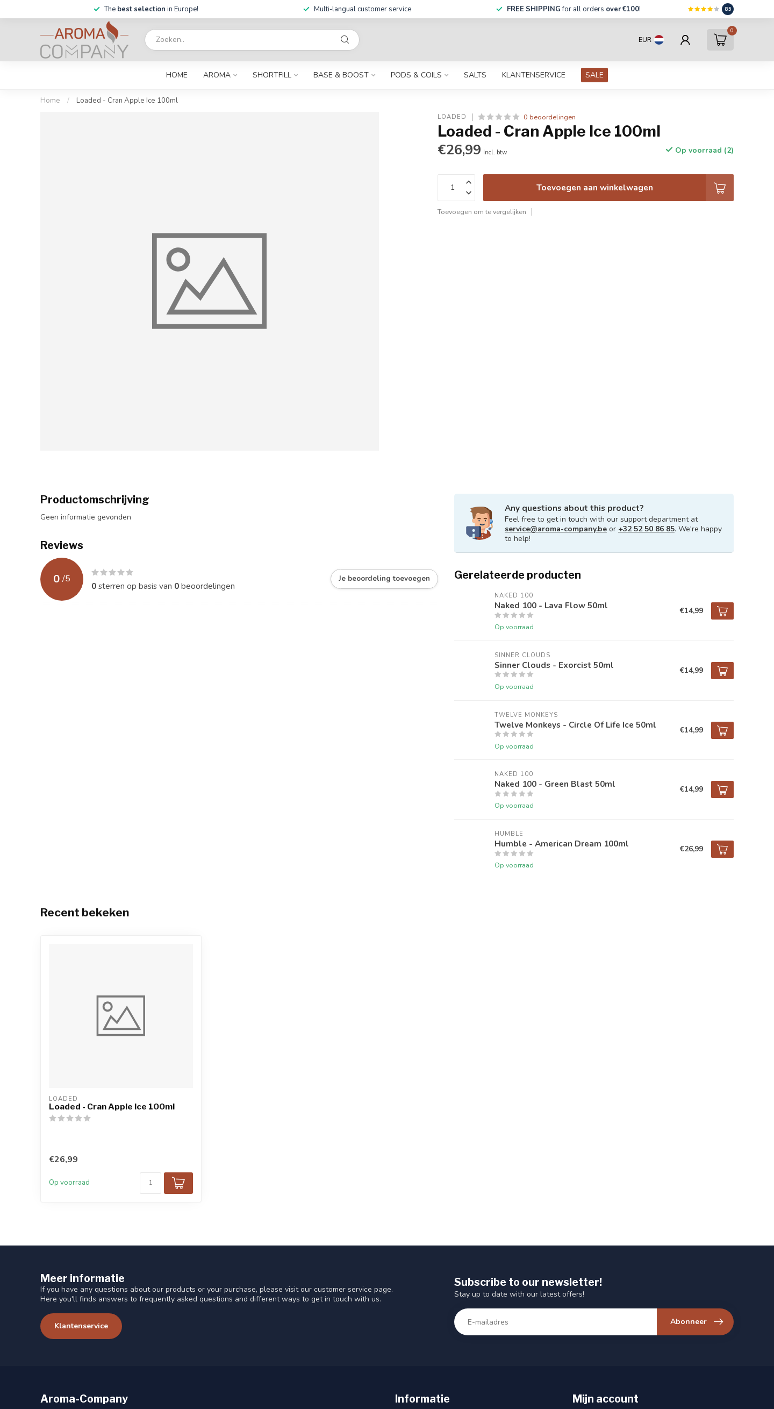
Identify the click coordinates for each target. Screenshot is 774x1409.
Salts (475, 75)
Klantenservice (533, 75)
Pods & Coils (416, 75)
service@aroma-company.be (556, 529)
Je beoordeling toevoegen (384, 578)
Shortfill (272, 75)
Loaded (452, 117)
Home (177, 75)
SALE (594, 75)
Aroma (217, 75)
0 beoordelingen (550, 117)
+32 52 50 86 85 (646, 529)
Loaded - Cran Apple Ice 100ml (127, 100)
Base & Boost (341, 75)
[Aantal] (150, 1183)
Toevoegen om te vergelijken (482, 211)
